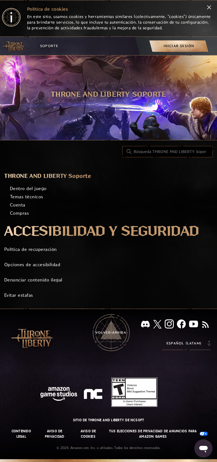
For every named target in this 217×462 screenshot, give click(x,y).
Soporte (49, 46)
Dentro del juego (28, 188)
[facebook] (181, 325)
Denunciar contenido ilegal (33, 280)
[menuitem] (179, 46)
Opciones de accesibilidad (32, 264)
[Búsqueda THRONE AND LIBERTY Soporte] (167, 151)
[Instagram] (169, 325)
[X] (157, 325)
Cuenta (17, 205)
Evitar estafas (18, 295)
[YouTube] (193, 325)
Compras (19, 213)
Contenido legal (21, 434)
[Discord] (145, 325)
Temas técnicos (26, 196)
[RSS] (205, 325)
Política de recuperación (30, 249)
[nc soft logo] (94, 395)
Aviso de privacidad (54, 434)
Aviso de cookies (88, 434)
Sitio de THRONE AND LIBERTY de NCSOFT (108, 420)
